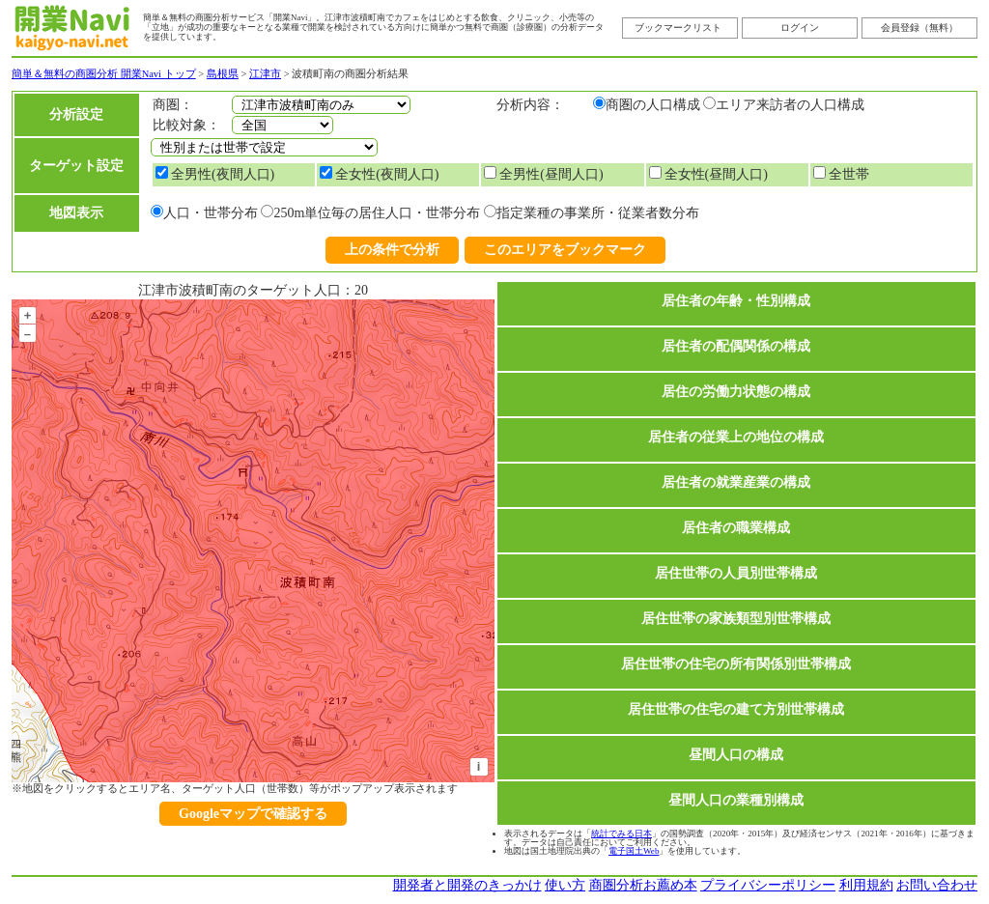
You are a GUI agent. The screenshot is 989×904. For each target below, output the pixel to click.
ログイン (799, 27)
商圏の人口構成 (653, 105)
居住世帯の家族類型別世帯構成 (736, 618)
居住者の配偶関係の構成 (736, 346)
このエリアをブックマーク (565, 249)
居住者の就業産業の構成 (736, 482)
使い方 (565, 885)
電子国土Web (633, 851)
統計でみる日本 (621, 833)
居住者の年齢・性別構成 (736, 301)
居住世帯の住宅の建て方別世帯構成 (736, 709)
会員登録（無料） (919, 27)
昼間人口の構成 (736, 755)
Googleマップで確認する (253, 813)
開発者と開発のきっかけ (467, 885)
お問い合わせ (936, 885)
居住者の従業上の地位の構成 (736, 437)
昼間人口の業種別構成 (736, 800)
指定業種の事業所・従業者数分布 (597, 213)
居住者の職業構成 (736, 528)
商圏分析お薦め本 (643, 885)
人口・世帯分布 (210, 213)
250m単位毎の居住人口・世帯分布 (376, 213)
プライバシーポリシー (767, 885)
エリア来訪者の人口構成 (790, 105)
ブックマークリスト (678, 27)
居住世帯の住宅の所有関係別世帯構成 (736, 664)
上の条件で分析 (392, 249)
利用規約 (866, 885)
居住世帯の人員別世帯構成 (736, 573)
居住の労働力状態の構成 (736, 391)
